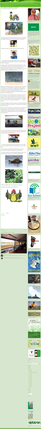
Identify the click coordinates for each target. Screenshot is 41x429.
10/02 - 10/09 (30, 369)
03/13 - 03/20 (30, 379)
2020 (29, 388)
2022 (29, 368)
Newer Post (2, 229)
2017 (29, 390)
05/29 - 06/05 (30, 376)
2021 (29, 387)
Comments (29, 394)
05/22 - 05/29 (30, 377)
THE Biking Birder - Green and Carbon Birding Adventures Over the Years (17, 3)
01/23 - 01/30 (30, 384)
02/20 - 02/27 (30, 381)
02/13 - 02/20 (30, 382)
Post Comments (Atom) (5, 230)
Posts (29, 393)
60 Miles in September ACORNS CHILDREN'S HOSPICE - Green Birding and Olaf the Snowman (11, 257)
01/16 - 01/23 (30, 385)
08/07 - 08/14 (30, 374)
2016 (29, 391)
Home (14, 229)
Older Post (25, 229)
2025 (29, 366)
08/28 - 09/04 (30, 371)
